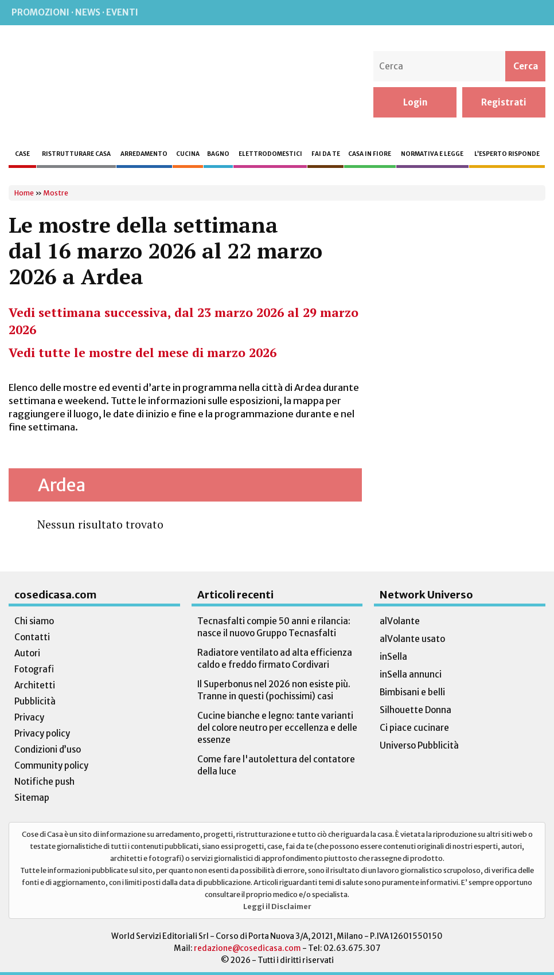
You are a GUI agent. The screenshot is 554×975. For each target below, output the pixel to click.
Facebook (437, 12)
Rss (414, 12)
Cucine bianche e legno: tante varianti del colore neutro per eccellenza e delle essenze (277, 727)
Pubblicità (35, 701)
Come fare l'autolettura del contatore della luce (276, 765)
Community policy (51, 765)
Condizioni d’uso (47, 749)
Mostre (55, 193)
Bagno (218, 154)
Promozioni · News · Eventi (74, 12)
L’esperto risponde (507, 154)
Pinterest (484, 12)
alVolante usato (412, 638)
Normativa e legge (432, 154)
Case (22, 154)
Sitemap (31, 797)
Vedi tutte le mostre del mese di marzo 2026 (142, 352)
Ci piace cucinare (414, 727)
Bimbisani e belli (412, 692)
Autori (27, 653)
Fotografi (34, 669)
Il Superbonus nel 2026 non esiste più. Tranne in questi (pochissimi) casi (273, 690)
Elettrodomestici (270, 154)
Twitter (509, 12)
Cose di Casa (82, 84)
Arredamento (143, 154)
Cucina (188, 154)
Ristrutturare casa (76, 154)
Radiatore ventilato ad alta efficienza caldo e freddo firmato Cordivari (274, 658)
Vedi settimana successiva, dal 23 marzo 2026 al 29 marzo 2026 (183, 321)
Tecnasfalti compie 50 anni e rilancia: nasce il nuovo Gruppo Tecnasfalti (273, 627)
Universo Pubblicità (419, 745)
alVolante (400, 621)
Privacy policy (42, 733)
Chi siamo (34, 621)
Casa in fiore (369, 154)
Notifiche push (44, 781)
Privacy (29, 717)
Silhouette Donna (415, 709)
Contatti (32, 637)
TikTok (532, 12)
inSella (393, 656)
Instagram (460, 12)
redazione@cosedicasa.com (247, 948)
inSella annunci (411, 674)
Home (24, 193)
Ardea (61, 485)
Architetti (34, 685)
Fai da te (325, 154)
